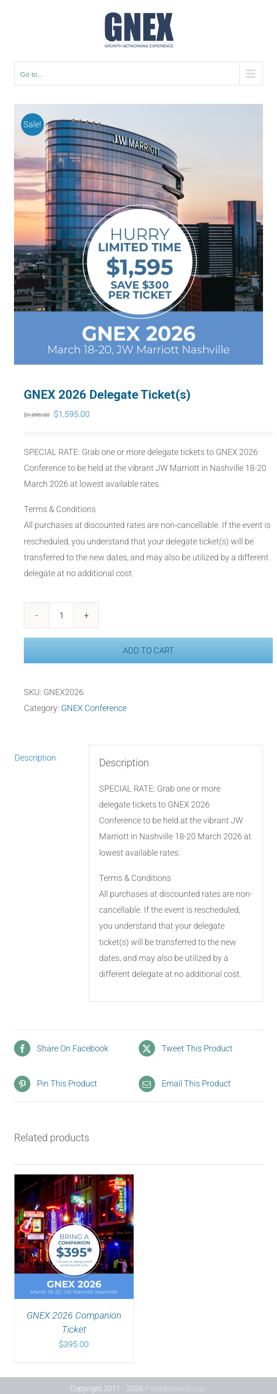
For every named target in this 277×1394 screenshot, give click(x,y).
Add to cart (148, 650)
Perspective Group (175, 1388)
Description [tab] (35, 758)
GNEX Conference (94, 708)
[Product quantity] (61, 615)
